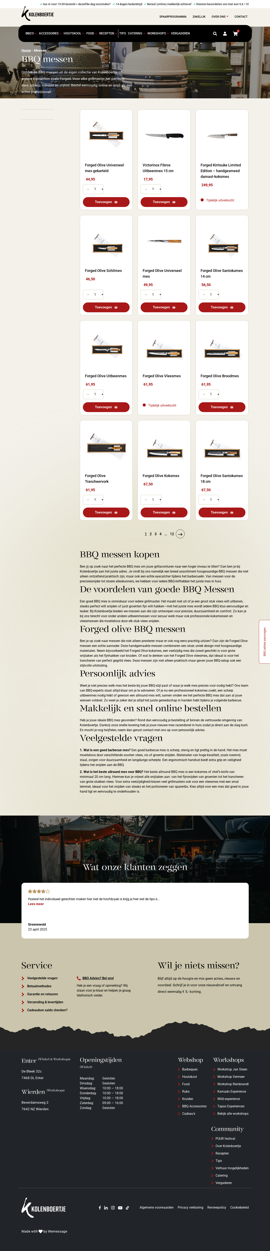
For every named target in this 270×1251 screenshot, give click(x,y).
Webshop (190, 1060)
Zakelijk (199, 16)
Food (90, 33)
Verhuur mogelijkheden (232, 1168)
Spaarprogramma (172, 16)
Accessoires (49, 33)
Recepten (106, 33)
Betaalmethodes (39, 986)
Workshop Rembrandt (233, 1084)
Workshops (156, 33)
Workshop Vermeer (231, 1077)
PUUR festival (225, 1139)
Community (227, 1129)
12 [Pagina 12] (172, 534)
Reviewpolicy (216, 1207)
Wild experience (228, 1099)
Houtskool (72, 33)
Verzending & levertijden (45, 1002)
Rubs (186, 1091)
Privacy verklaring (190, 1207)
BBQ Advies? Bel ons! (98, 978)
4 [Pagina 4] (160, 534)
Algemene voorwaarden (157, 1207)
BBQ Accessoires (194, 1106)
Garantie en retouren (42, 994)
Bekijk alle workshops (233, 1114)
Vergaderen (180, 33)
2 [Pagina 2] (151, 534)
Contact (241, 16)
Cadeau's (188, 1114)
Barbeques (190, 1069)
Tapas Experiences (230, 1106)
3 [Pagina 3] (156, 534)
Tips (122, 33)
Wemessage (57, 1231)
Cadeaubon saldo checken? (47, 1010)
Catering (135, 33)
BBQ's (30, 33)
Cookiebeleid (239, 1207)
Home (26, 50)
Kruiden (187, 1099)
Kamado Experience (231, 1091)
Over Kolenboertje (228, 1146)
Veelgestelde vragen (42, 978)
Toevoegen (103, 202)
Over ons (218, 16)
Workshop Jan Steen (232, 1069)
